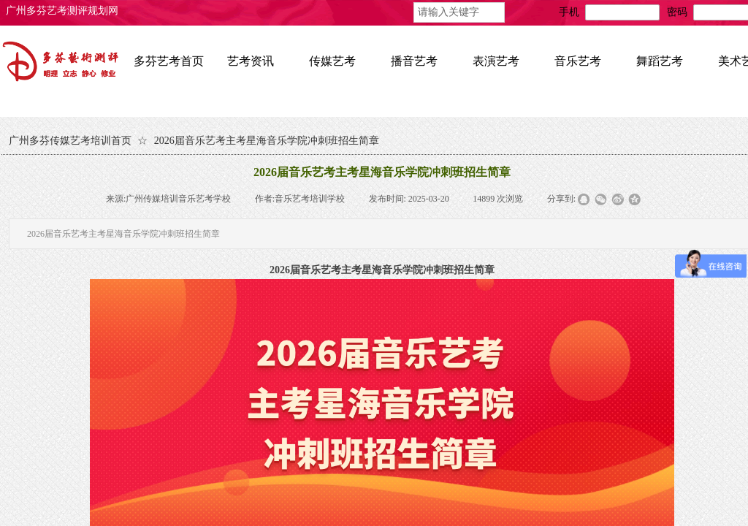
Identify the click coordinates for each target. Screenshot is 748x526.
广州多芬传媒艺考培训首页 (70, 140)
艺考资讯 (250, 61)
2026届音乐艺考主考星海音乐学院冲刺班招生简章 (266, 140)
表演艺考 (496, 61)
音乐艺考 (577, 61)
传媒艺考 (332, 61)
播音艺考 (414, 61)
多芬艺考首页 (169, 61)
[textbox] (459, 12)
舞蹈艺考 (659, 61)
